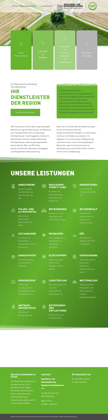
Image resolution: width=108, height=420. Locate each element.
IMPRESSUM (14, 416)
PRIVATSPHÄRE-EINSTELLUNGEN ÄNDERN (46, 416)
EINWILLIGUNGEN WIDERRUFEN (68, 416)
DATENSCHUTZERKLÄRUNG (26, 416)
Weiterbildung (90, 281)
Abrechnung (26, 185)
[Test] (25, 123)
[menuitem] (23, 6)
